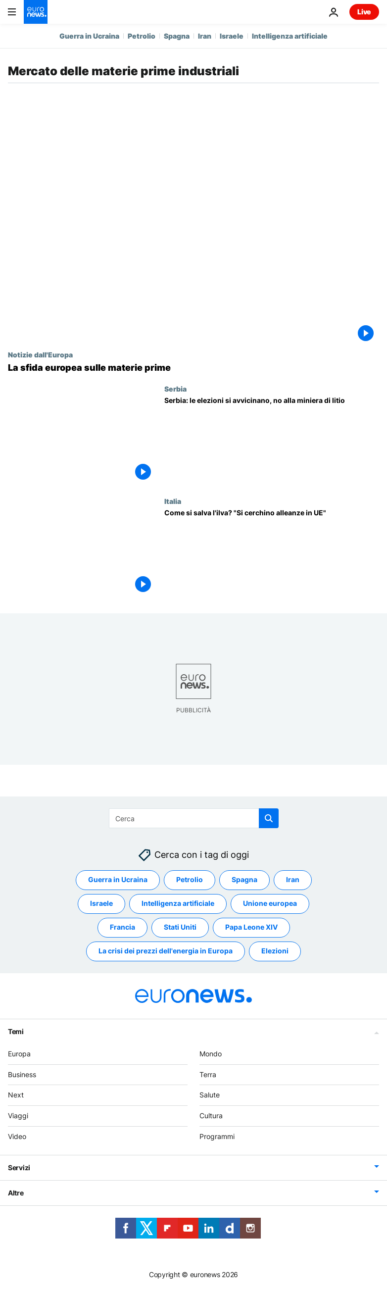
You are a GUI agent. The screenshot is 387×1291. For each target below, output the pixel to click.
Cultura (211, 1116)
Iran (204, 36)
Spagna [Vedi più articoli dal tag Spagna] (244, 880)
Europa (19, 1053)
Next (16, 1095)
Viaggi (18, 1116)
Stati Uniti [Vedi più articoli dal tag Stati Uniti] (180, 927)
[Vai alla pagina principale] (36, 12)
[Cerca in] (194, 818)
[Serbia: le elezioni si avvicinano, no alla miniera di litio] (271, 441)
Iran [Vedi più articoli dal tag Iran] (292, 880)
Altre (16, 1193)
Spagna (177, 36)
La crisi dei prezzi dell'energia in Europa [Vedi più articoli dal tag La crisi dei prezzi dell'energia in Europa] (165, 951)
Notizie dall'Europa (40, 354)
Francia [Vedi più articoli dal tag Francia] (122, 927)
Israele (231, 36)
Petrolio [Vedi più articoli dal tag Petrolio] (189, 880)
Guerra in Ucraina (89, 36)
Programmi (217, 1136)
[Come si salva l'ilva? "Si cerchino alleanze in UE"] (271, 553)
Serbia (175, 389)
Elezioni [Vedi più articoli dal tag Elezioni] (275, 951)
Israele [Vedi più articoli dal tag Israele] (101, 903)
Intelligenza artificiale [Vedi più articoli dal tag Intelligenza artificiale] (178, 903)
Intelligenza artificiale (290, 36)
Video (17, 1136)
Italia (172, 501)
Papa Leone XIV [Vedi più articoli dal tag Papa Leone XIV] (251, 927)
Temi (16, 1031)
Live (364, 11)
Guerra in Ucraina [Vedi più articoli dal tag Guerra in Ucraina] (117, 880)
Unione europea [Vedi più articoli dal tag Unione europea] (270, 903)
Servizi (19, 1167)
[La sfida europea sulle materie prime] (193, 367)
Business (22, 1074)
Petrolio (141, 36)
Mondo (210, 1053)
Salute (209, 1095)
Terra (207, 1074)
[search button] (269, 818)
